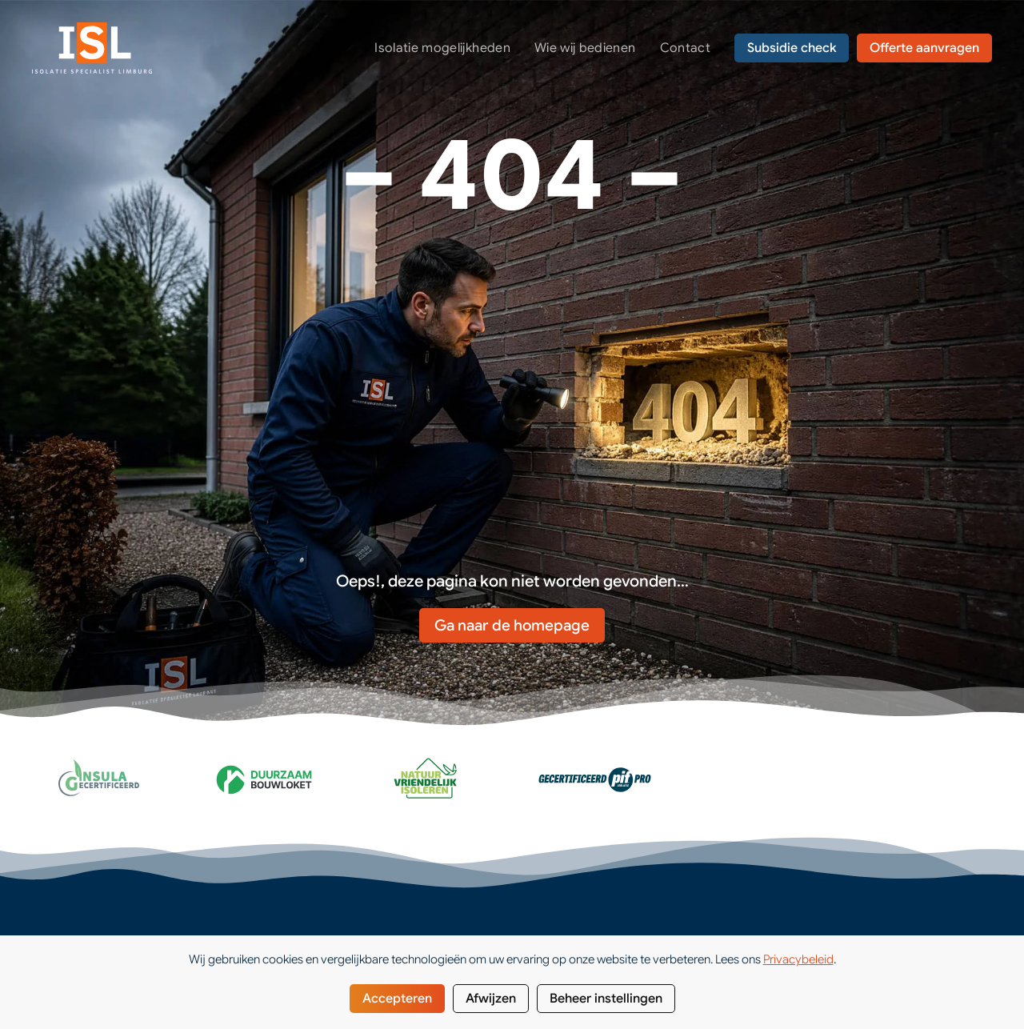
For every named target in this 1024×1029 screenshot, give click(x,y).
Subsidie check (791, 48)
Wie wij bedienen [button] (585, 48)
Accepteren (397, 999)
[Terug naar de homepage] (92, 48)
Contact (685, 48)
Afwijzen (491, 999)
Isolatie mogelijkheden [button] (442, 48)
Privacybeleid (798, 959)
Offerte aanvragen (924, 48)
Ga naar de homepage (512, 625)
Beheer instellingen (606, 999)
